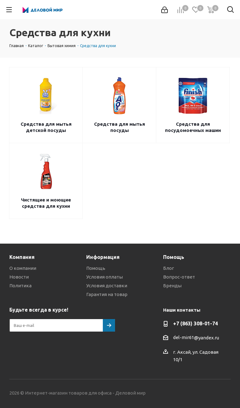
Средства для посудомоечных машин (193, 127)
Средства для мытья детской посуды (46, 127)
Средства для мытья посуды (119, 127)
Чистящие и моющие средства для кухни (46, 203)
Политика (20, 285)
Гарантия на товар (107, 294)
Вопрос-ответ (179, 276)
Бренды (172, 285)
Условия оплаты (104, 276)
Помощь (95, 268)
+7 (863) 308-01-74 (195, 323)
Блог (168, 268)
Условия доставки (106, 285)
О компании (22, 268)
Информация (103, 257)
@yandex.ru (206, 337)
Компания (22, 257)
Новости (19, 276)
